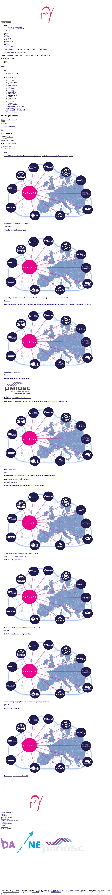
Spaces (6, 43)
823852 (108, 890)
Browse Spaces (5, 819)
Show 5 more (11, 93)
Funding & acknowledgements (9, 820)
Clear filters (11, 77)
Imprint (3, 814)
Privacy (3, 822)
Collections (7, 40)
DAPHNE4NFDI (56, 892)
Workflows (7, 38)
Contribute (4, 815)
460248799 (4, 893)
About (6, 33)
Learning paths (8, 41)
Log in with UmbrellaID (15, 27)
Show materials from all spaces (14, 106)
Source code (4, 827)
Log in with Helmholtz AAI (16, 28)
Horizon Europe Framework (11, 892)
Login (9, 30)
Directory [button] (7, 44)
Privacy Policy (9, 52)
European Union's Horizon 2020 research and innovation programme (67, 890)
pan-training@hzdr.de (7, 812)
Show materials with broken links (15, 110)
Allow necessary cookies (8, 58)
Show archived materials (12, 112)
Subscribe (4, 123)
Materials (7, 36)
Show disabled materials (12, 108)
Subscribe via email (10, 126)
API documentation (6, 828)
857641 (103, 890)
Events (6, 35)
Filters (3, 121)
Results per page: (6, 148)
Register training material (8, 140)
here (32, 55)
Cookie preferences (6, 823)
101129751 (35, 892)
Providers (10, 46)
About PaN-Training (6, 817)
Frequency (4, 136)
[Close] (2, 130)
